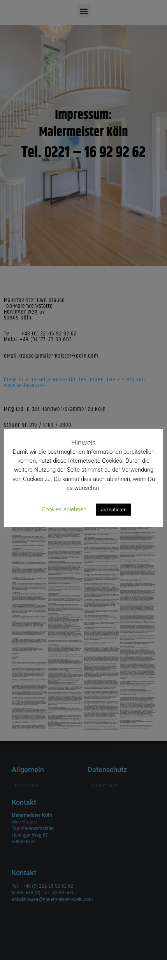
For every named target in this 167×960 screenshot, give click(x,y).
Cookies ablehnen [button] (64, 509)
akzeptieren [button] (114, 509)
